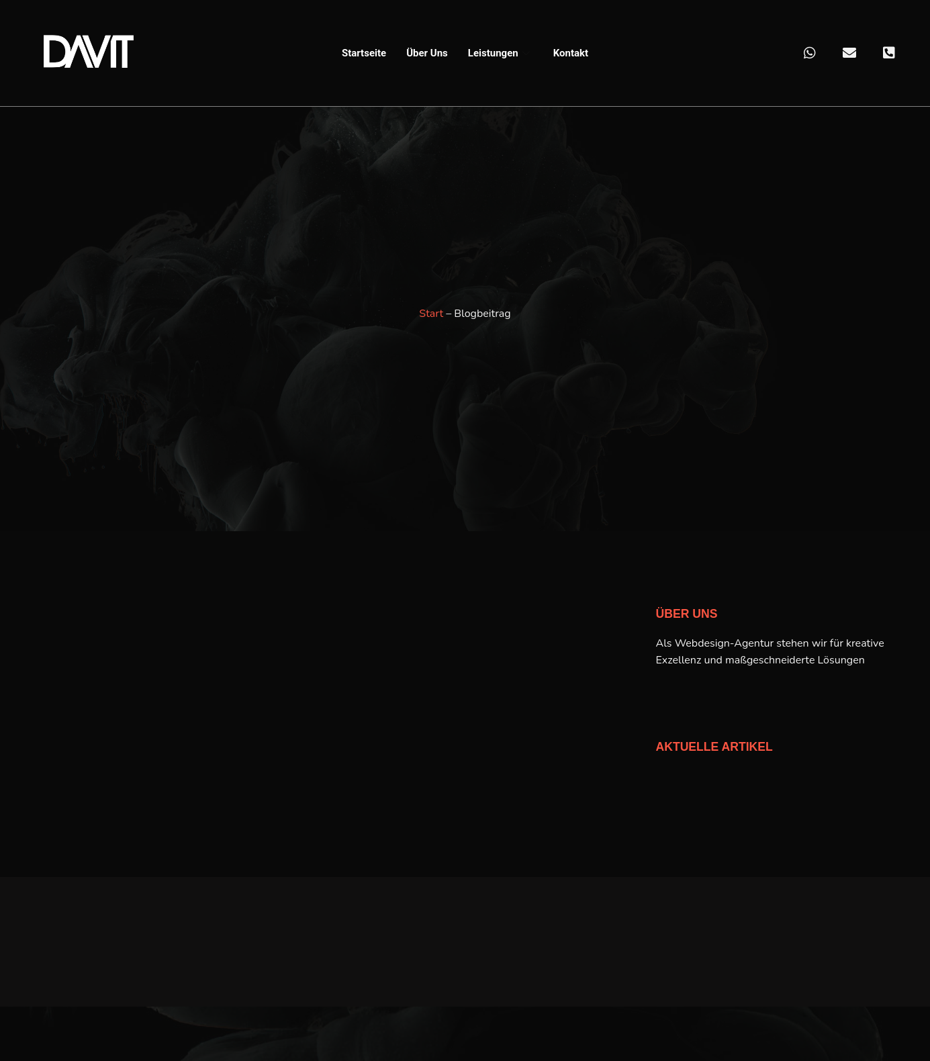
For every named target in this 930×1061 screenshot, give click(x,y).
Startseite (364, 53)
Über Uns (427, 53)
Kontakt (570, 53)
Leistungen (500, 53)
